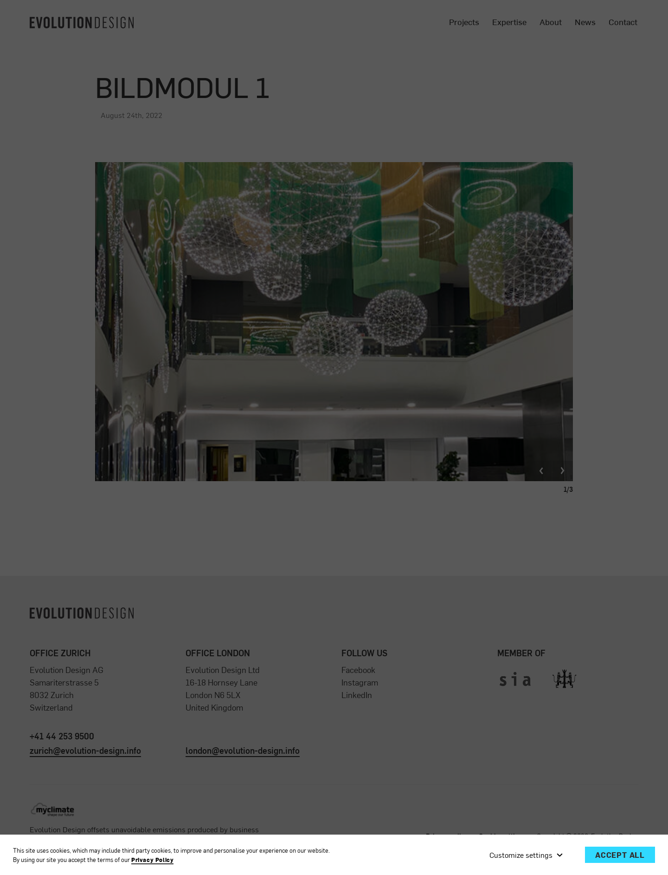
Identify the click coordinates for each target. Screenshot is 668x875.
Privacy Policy (152, 859)
